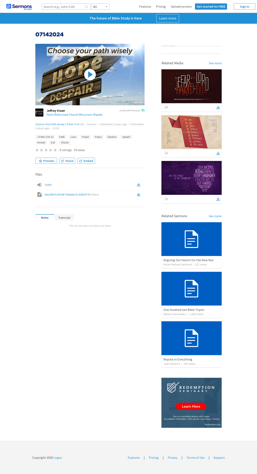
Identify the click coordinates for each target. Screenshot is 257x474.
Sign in (244, 6)
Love (73, 137)
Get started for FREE (211, 6)
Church (65, 142)
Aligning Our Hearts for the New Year (188, 260)
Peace (98, 137)
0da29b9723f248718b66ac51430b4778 (72, 194)
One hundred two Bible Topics (183, 310)
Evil (53, 142)
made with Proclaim (132, 111)
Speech (126, 137)
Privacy (172, 458)
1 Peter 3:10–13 (45, 137)
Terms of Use (196, 458)
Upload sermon (181, 6)
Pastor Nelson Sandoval (177, 264)
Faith (62, 137)
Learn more (167, 18)
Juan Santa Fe (171, 363)
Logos (57, 458)
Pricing (161, 6)
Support (219, 458)
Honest (41, 142)
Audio (48, 184)
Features (145, 6)
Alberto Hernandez (174, 314)
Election (112, 137)
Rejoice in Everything (177, 359)
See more (215, 63)
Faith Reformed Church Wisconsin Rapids (75, 115)
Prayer (85, 137)
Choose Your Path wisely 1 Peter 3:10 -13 (59, 124)
